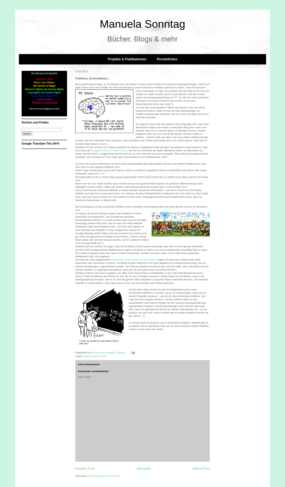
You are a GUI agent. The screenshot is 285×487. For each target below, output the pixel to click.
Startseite (144, 468)
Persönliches (167, 59)
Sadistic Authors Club (95, 356)
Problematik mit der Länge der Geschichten (133, 259)
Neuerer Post (85, 468)
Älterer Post (201, 468)
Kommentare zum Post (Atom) (104, 476)
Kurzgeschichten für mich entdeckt (109, 150)
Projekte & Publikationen (127, 59)
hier (101, 173)
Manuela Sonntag (142, 24)
